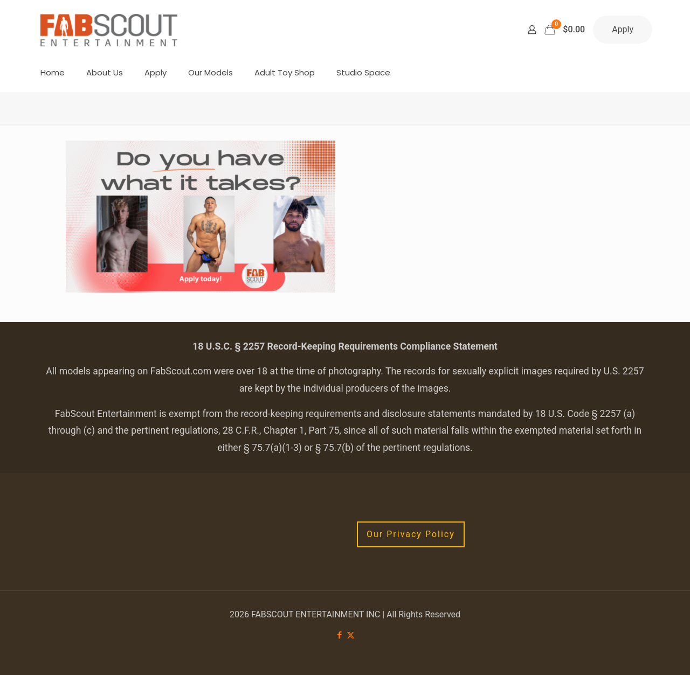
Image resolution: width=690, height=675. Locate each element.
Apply (622, 29)
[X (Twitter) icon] (351, 635)
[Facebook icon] (339, 635)
